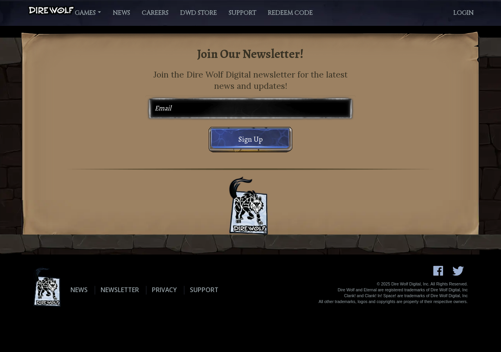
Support (242, 13)
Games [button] (88, 13)
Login (463, 13)
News (121, 13)
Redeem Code (290, 13)
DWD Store (198, 13)
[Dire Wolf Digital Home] (51, 10)
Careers (155, 13)
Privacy (164, 289)
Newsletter (120, 289)
